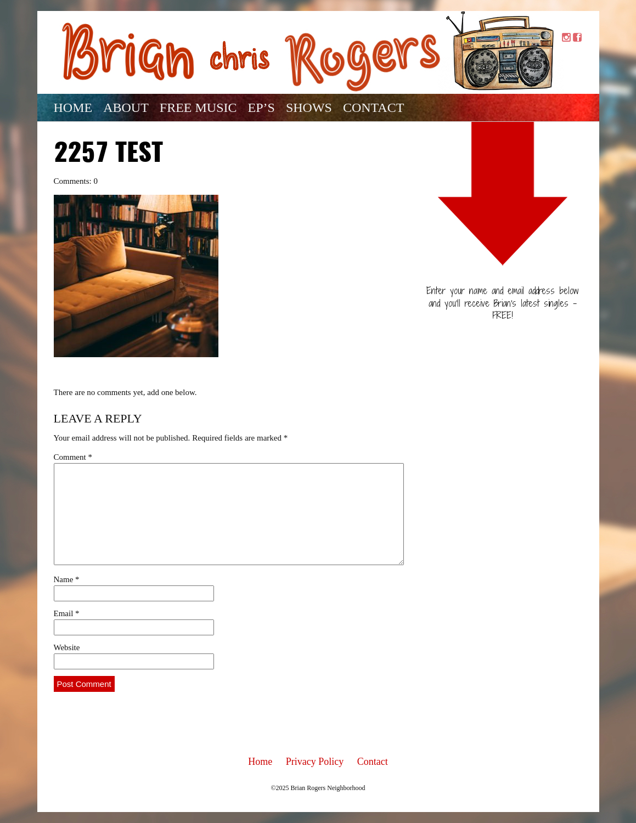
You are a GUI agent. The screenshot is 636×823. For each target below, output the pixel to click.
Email (67, 613)
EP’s (261, 107)
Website (67, 647)
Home (73, 107)
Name (67, 579)
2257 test (108, 154)
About (126, 107)
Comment (73, 457)
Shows (309, 107)
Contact (373, 107)
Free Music (198, 107)
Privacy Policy (315, 761)
